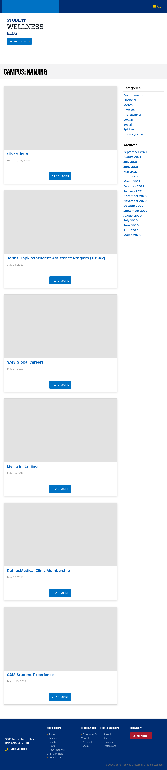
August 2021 (132, 157)
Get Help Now (18, 41)
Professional (132, 115)
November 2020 (135, 201)
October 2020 (133, 206)
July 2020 (130, 220)
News (52, 745)
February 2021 (133, 186)
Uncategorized (133, 134)
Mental (128, 105)
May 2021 (130, 171)
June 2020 (131, 225)
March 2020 (132, 235)
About (52, 734)
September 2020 (135, 210)
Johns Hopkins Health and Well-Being (24, 727)
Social (127, 124)
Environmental (133, 95)
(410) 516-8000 (19, 749)
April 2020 (130, 230)
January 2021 (133, 191)
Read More (60, 176)
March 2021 (131, 181)
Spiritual (129, 129)
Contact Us (55, 757)
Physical (129, 110)
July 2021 (130, 162)
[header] (60, 122)
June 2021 (130, 167)
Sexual (128, 119)
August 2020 (132, 215)
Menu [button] (157, 6)
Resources (54, 738)
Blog (12, 33)
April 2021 (130, 176)
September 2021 (135, 152)
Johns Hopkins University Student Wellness (30, 6)
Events (52, 742)
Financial (129, 100)
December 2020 (135, 196)
